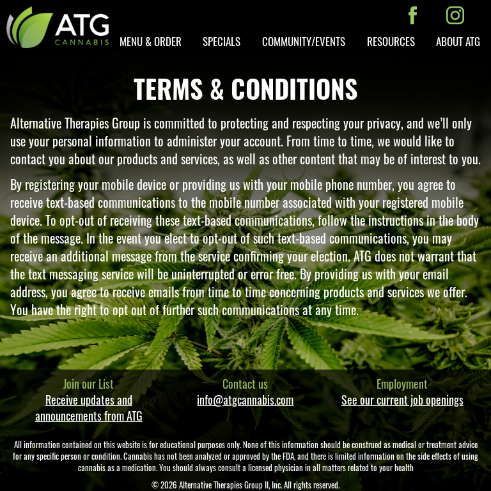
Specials (221, 41)
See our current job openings (402, 399)
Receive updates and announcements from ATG (89, 407)
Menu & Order (151, 41)
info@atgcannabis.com (245, 399)
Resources (391, 41)
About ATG (458, 41)
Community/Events (303, 41)
